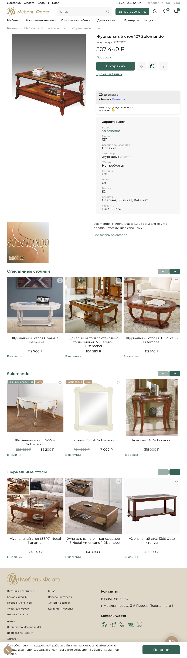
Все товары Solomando (110, 235)
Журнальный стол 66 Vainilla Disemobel (35, 340)
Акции (150, 20)
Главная (12, 28)
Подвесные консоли (20, 602)
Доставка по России (20, 632)
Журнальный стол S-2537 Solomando (35, 442)
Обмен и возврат (59, 602)
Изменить (118, 99)
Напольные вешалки (41, 20)
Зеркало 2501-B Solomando (93, 440)
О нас (51, 591)
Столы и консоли (53, 28)
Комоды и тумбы (18, 596)
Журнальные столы (86, 28)
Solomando (111, 131)
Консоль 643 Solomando (151, 440)
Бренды (132, 20)
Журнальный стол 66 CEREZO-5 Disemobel (152, 340)
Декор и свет (108, 20)
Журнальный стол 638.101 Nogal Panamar (35, 541)
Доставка (14, 3)
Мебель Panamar (18, 614)
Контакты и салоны (60, 608)
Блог (55, 3)
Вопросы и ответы (60, 596)
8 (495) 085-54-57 (129, 3)
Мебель (14, 20)
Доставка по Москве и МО (24, 627)
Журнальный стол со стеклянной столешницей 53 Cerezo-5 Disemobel (93, 342)
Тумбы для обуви (18, 608)
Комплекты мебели (77, 20)
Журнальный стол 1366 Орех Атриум (152, 541)
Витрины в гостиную (20, 591)
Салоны (43, 3)
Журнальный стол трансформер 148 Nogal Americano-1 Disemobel (93, 541)
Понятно (161, 650)
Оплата (29, 3)
